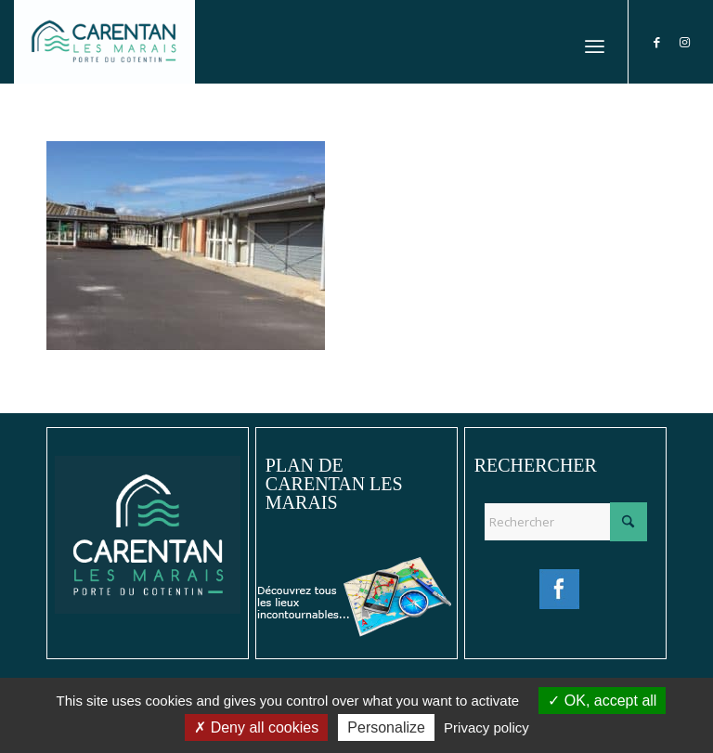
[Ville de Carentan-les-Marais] (104, 42)
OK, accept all (602, 700)
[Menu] (594, 42)
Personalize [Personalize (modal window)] (386, 727)
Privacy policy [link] (486, 727)
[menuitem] (594, 42)
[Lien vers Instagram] (685, 42)
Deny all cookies (256, 727)
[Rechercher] (565, 521)
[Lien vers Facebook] (657, 42)
